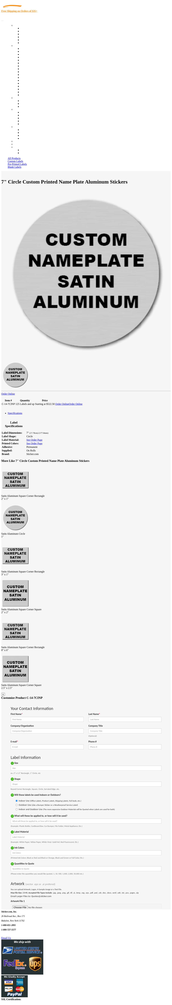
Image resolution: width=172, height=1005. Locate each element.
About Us (19, 109)
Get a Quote (27, 103)
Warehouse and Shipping (33, 68)
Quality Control (29, 51)
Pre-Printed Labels (17, 164)
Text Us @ (12, 934)
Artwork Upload (29, 106)
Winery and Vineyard (31, 57)
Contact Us (20, 126)
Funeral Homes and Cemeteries (37, 92)
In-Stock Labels (29, 28)
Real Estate (26, 83)
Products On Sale (29, 34)
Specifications (15, 413)
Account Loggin (29, 150)
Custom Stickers (22, 97)
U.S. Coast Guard (30, 86)
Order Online (8, 393)
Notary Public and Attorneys (35, 63)
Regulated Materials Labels (35, 89)
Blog (23, 115)
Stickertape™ (28, 80)
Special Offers (28, 42)
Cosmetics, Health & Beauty (35, 66)
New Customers (29, 152)
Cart (16, 147)
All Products (14, 158)
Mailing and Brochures (32, 77)
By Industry (20, 45)
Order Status (27, 132)
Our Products (21, 25)
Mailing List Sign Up (31, 135)
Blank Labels (14, 167)
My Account (20, 144)
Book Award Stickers (31, 95)
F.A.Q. (24, 124)
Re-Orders (19, 141)
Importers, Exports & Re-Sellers (37, 60)
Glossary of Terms (30, 121)
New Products (28, 37)
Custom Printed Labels (32, 31)
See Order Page (34, 440)
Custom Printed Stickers (33, 71)
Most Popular (27, 39)
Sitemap (25, 138)
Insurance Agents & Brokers (35, 54)
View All (25, 48)
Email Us (6, 938)
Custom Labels (15, 161)
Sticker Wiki (27, 118)
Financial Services (30, 74)
